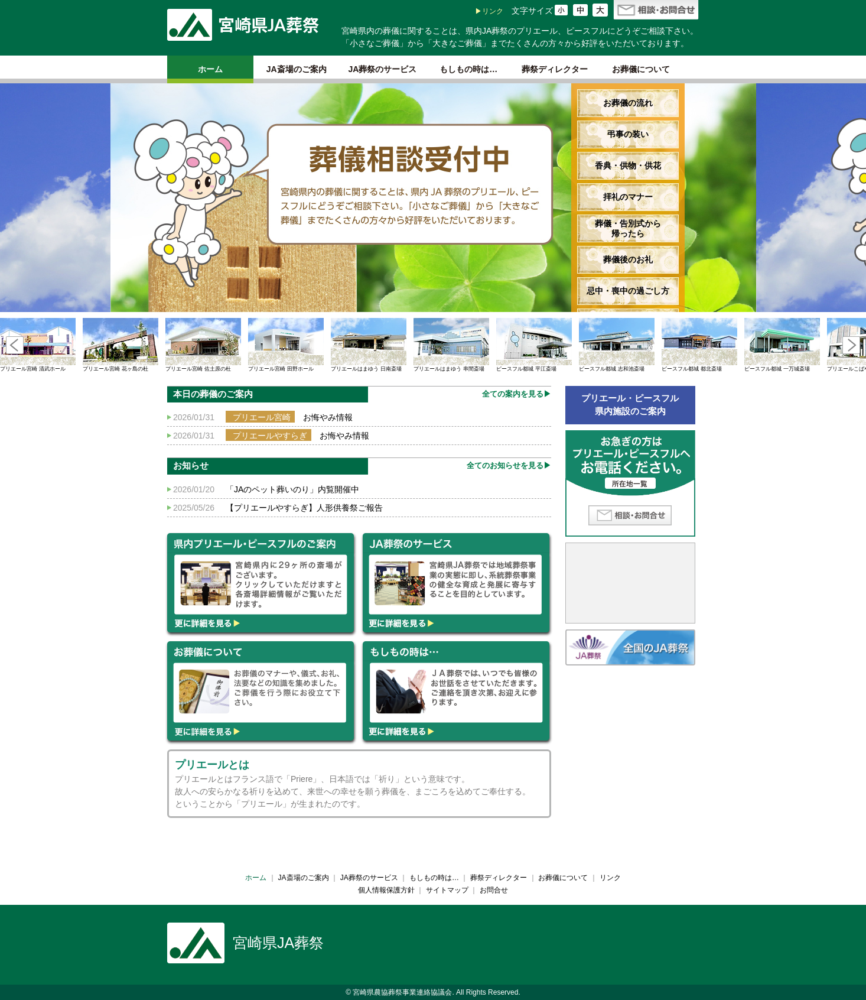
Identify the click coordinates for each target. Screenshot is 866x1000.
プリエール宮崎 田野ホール (286, 345)
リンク (610, 878)
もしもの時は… (468, 69)
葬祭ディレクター (555, 69)
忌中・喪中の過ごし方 (628, 291)
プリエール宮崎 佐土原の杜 (203, 345)
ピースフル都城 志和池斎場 (617, 345)
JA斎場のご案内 (296, 69)
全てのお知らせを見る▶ (509, 465)
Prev (15, 345)
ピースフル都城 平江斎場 (534, 345)
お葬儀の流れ (628, 103)
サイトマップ (447, 890)
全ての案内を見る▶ (516, 393)
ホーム (210, 69)
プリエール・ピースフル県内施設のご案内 (630, 405)
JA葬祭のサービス (383, 69)
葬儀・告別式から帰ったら (628, 228)
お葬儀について (641, 69)
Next (851, 345)
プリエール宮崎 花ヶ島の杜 (120, 345)
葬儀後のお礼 (628, 259)
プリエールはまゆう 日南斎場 (368, 345)
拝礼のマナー (628, 197)
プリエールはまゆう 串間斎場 (451, 345)
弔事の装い (628, 134)
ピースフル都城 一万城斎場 (782, 345)
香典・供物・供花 (628, 165)
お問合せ (494, 890)
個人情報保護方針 (386, 890)
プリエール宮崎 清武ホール (38, 345)
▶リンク (489, 11)
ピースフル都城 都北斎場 (699, 345)
